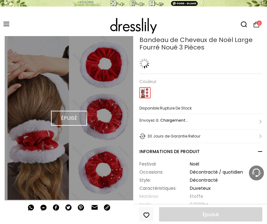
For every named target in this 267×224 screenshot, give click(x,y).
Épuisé (211, 214)
